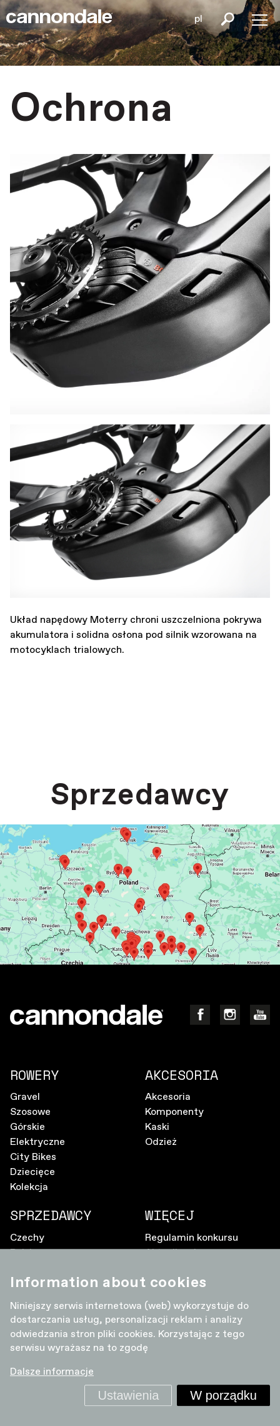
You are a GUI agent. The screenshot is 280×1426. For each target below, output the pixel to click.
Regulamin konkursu (191, 1237)
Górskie (27, 1127)
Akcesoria (168, 1097)
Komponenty (174, 1112)
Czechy (27, 1237)
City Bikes (33, 1157)
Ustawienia (128, 1395)
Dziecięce (32, 1172)
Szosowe (30, 1112)
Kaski (157, 1127)
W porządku (223, 1395)
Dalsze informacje (52, 1372)
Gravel (25, 1097)
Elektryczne (37, 1142)
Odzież (161, 1142)
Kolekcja (29, 1187)
